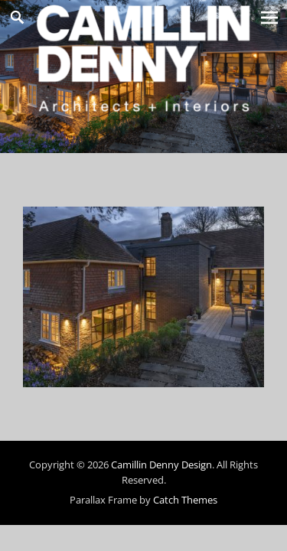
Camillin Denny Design (161, 464)
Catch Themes (185, 500)
